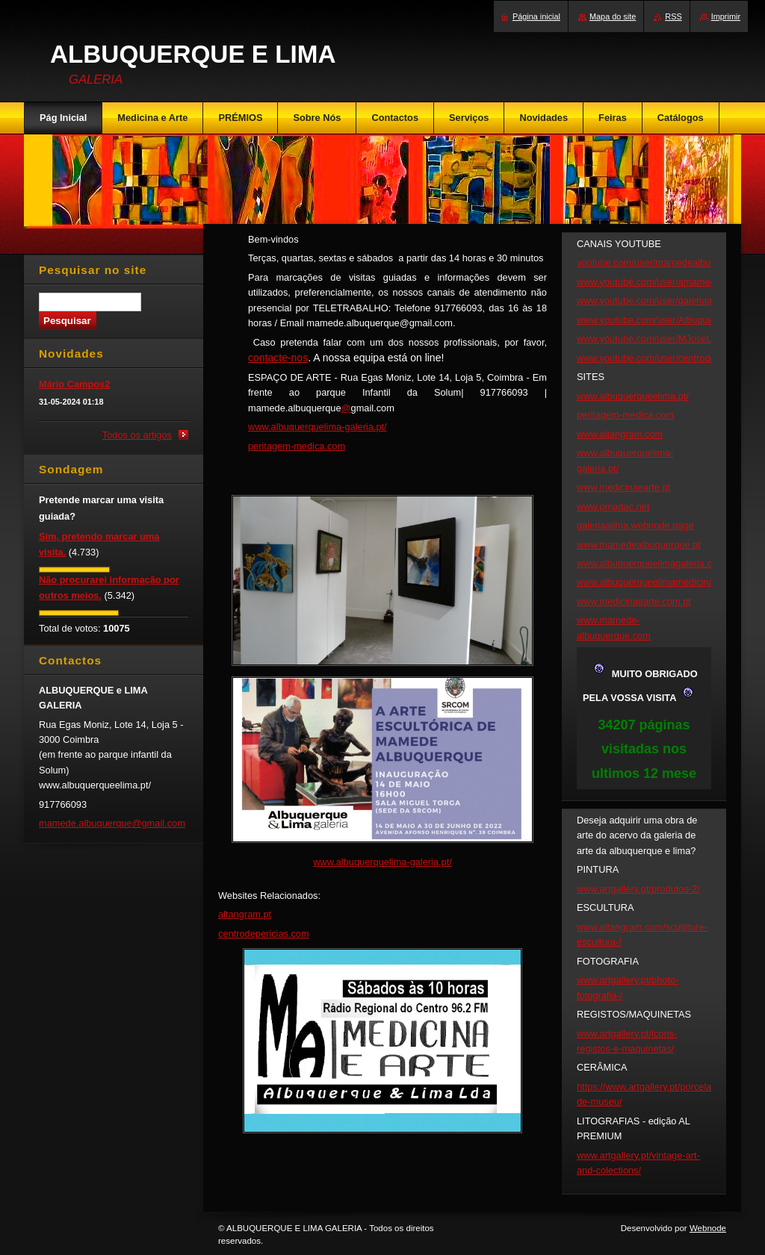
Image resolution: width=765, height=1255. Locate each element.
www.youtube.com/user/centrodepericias (663, 358)
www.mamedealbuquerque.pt (639, 544)
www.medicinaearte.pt (623, 487)
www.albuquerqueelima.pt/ (633, 396)
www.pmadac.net (613, 506)
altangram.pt (244, 914)
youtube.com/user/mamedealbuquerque (661, 262)
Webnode (708, 1228)
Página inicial (536, 16)
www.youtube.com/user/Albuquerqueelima (666, 320)
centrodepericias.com (263, 933)
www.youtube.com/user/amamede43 (654, 281)
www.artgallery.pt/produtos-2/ (638, 888)
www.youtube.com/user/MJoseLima (652, 338)
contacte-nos (278, 358)
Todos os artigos (137, 434)
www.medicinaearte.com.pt (634, 601)
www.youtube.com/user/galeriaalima (653, 300)
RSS (673, 16)
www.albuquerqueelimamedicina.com (655, 582)
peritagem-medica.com (296, 446)
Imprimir (725, 16)
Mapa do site (612, 16)
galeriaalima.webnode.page (635, 525)
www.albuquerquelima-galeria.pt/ (317, 426)
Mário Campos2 (74, 384)
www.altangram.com (620, 434)
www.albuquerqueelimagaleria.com (651, 563)
